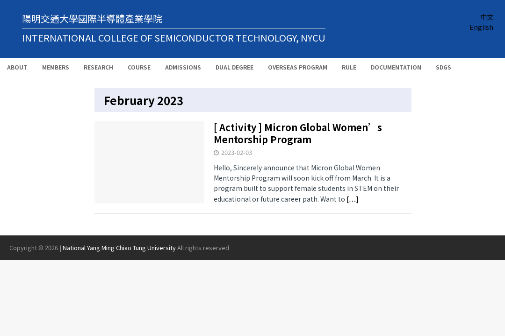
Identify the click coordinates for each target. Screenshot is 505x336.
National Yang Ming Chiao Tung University (119, 247)
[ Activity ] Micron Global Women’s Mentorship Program (298, 133)
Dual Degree (234, 67)
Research (98, 67)
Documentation (396, 67)
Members (55, 67)
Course (139, 67)
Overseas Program (297, 67)
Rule (349, 67)
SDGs (443, 67)
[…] (352, 198)
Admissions (183, 67)
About (17, 67)
